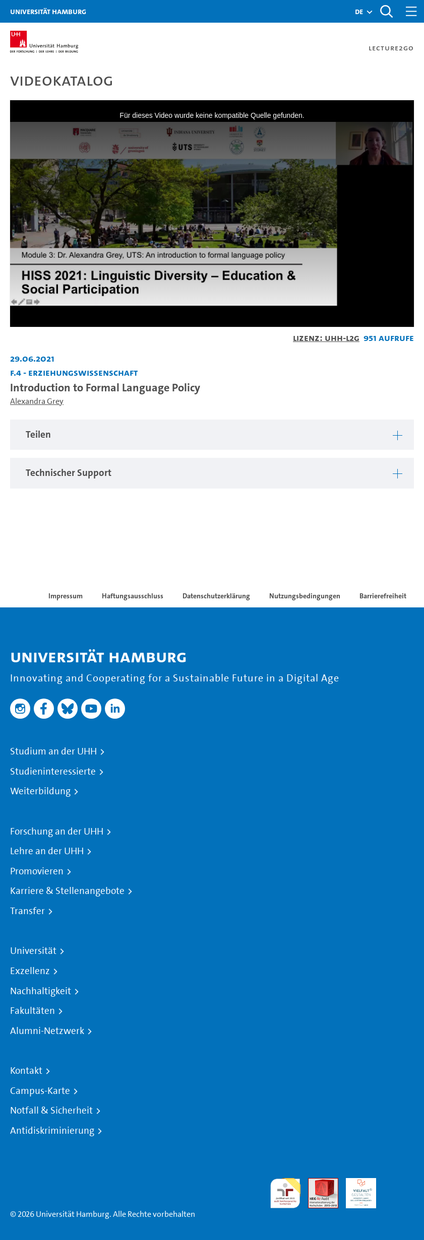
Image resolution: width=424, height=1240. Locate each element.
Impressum (65, 596)
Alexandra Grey (37, 401)
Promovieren (37, 871)
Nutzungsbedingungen (304, 596)
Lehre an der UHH (47, 851)
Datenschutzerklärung (216, 596)
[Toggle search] (386, 11)
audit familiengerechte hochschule (285, 1193)
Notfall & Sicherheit (51, 1110)
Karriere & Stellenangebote (67, 891)
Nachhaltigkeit (40, 991)
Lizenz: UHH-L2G (326, 337)
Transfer (27, 911)
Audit (317, 1184)
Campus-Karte (40, 1090)
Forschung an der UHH (56, 831)
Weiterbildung (40, 791)
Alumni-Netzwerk (47, 1031)
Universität (33, 950)
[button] (359, 12)
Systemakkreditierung (399, 1184)
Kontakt (26, 1070)
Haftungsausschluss (132, 596)
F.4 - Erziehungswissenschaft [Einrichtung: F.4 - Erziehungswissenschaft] (74, 372)
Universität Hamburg (48, 11)
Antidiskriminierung (52, 1130)
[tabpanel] (212, 435)
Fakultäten (32, 1010)
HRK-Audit (355, 1190)
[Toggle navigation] (411, 11)
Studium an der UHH (53, 751)
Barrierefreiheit (382, 596)
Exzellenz (30, 971)
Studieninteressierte (53, 771)
